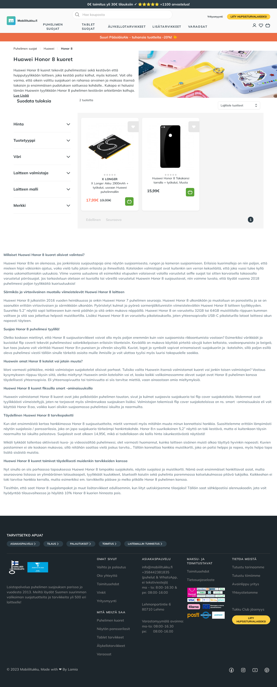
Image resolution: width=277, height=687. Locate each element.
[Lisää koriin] (129, 201)
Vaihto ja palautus (111, 567)
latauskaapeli (74, 474)
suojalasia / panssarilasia (36, 429)
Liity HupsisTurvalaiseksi (249, 16)
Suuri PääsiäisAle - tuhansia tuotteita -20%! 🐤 (138, 37)
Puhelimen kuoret (110, 620)
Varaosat (197, 27)
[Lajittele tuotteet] (239, 105)
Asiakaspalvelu (23, 544)
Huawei (49, 48)
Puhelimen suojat (53, 27)
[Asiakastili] (255, 25)
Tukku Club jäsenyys (248, 609)
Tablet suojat (88, 27)
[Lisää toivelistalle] (133, 126)
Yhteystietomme (245, 592)
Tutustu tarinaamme (248, 567)
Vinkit (101, 592)
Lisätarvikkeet (167, 27)
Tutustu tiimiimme (246, 575)
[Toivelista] (260, 25)
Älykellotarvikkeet (127, 27)
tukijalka (241, 474)
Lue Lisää (21, 95)
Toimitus (109, 544)
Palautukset (81, 544)
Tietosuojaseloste (201, 580)
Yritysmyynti (215, 16)
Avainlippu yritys (245, 584)
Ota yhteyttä (107, 575)
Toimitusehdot (108, 584)
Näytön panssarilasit (113, 629)
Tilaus (53, 544)
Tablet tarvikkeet (110, 637)
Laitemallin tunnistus (145, 544)
